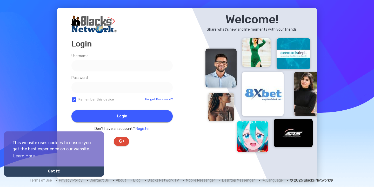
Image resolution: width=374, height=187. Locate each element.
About (121, 180)
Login (122, 116)
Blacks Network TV (163, 180)
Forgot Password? (159, 99)
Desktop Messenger (238, 180)
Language (272, 180)
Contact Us (99, 180)
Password (79, 78)
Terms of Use (41, 180)
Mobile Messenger (200, 180)
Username (80, 56)
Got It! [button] (54, 171)
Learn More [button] (24, 155)
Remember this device (96, 99)
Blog (137, 180)
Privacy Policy (71, 180)
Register (143, 128)
